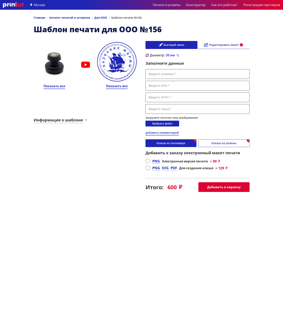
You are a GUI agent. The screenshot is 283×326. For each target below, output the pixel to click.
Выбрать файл (162, 123)
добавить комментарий (162, 132)
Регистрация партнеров (261, 5)
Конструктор (196, 5)
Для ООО (100, 17)
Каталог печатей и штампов (69, 17)
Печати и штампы (166, 5)
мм (170, 55)
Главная (39, 17)
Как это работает (224, 5)
